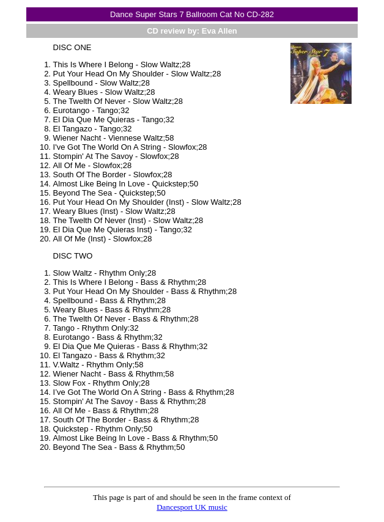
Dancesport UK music (192, 507)
